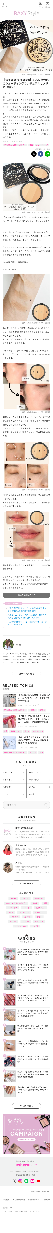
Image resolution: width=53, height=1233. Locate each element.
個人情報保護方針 (19, 1200)
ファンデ (32, 752)
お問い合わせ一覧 (21, 1211)
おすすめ (25, 898)
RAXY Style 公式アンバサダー (15, 145)
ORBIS (42, 710)
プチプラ (15, 917)
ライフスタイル (20, 926)
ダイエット (39, 921)
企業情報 (6, 1200)
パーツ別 (27, 917)
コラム (6, 794)
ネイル (32, 787)
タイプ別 (35, 926)
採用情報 (47, 1200)
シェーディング (42, 145)
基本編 (35, 903)
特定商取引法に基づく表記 (25, 1175)
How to (13, 898)
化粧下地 (32, 710)
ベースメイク (17, 141)
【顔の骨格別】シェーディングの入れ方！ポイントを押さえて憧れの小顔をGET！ (27, 609)
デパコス (13, 921)
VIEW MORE (26, 883)
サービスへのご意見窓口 (31, 1171)
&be (41, 752)
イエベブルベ (38, 731)
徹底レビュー (16, 731)
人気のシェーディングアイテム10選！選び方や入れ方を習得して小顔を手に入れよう (27, 616)
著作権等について (34, 1200)
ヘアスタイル (24, 912)
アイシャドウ (12, 908)
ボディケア (34, 779)
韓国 (31, 145)
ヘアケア (7, 787)
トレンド (26, 908)
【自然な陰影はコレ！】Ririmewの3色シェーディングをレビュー (27, 623)
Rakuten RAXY (15, 5)
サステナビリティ (36, 1211)
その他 (32, 794)
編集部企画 (39, 898)
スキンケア (8, 772)
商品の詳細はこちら (26, 595)
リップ (26, 731)
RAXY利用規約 (15, 1171)
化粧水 (39, 917)
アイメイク (7, 779)
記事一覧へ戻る (26, 673)
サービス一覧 (8, 1211)
